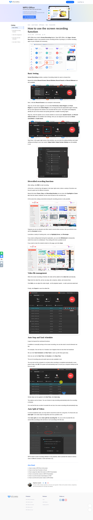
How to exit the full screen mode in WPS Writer (40, 477)
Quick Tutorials (35, 24)
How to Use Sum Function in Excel (37, 470)
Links (43, 499)
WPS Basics (41, 24)
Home (29, 24)
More (47, 24)
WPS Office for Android (30, 504)
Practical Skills (52, 24)
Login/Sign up (81, 2)
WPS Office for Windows (30, 499)
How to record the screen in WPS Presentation (40, 474)
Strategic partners (46, 504)
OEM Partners (45, 502)
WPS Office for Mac (29, 502)
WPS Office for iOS (29, 507)
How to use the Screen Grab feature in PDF (40, 475)
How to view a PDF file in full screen (38, 468)
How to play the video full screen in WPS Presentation (42, 472)
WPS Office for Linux (29, 509)
